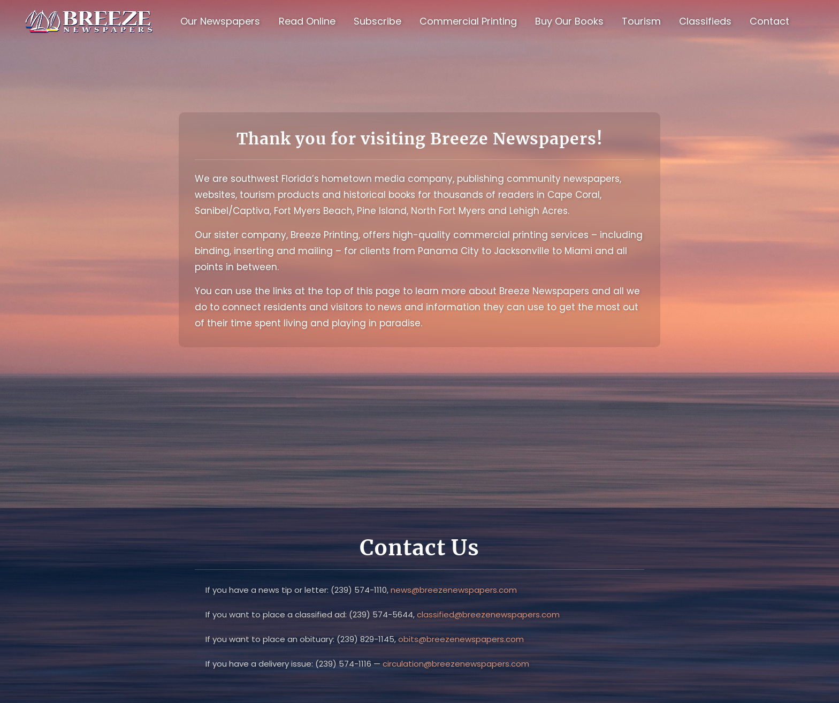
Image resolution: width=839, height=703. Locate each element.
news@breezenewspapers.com (454, 589)
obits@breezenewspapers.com (461, 639)
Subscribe (377, 21)
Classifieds (705, 21)
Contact (769, 21)
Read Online (307, 21)
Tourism (641, 21)
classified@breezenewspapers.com (488, 614)
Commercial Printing (468, 21)
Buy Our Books (569, 21)
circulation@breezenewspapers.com (456, 663)
